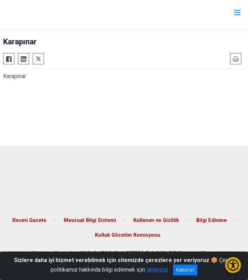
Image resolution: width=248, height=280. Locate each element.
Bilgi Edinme (211, 220)
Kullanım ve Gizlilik (156, 220)
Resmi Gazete (29, 220)
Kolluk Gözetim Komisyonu (127, 235)
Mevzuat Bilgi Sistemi (90, 220)
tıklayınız (157, 269)
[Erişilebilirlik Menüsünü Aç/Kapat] (233, 265)
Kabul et (185, 270)
